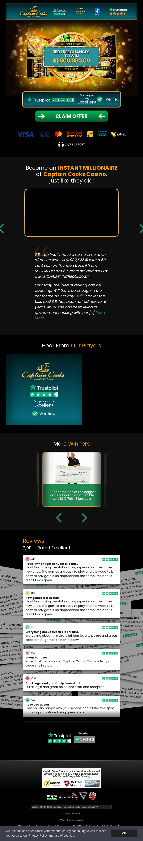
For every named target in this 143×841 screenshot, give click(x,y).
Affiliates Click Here (71, 814)
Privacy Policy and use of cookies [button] (51, 835)
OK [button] (124, 833)
